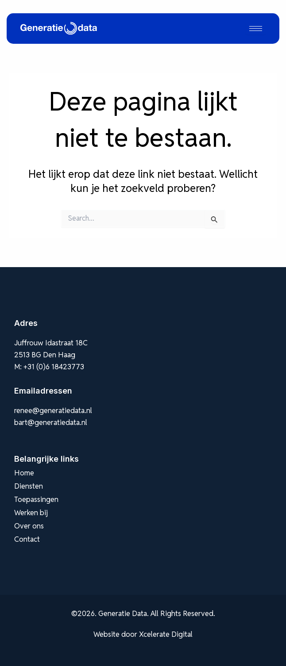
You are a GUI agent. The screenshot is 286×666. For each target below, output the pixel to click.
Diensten (28, 486)
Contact (27, 539)
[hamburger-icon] (256, 28)
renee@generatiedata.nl (53, 410)
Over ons (29, 525)
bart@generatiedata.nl (50, 422)
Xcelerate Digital (166, 634)
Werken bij (31, 512)
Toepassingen (36, 499)
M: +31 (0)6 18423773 (49, 366)
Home (24, 472)
